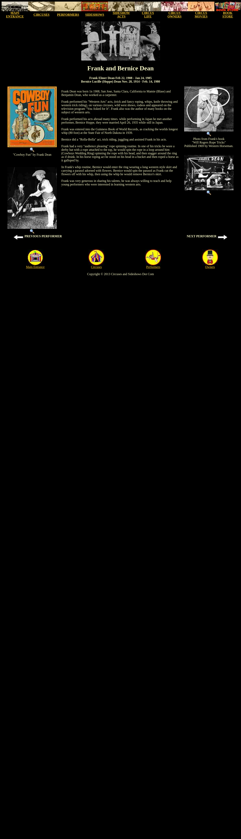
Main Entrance (35, 267)
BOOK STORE (227, 14)
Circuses (96, 267)
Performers (153, 267)
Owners (210, 267)
